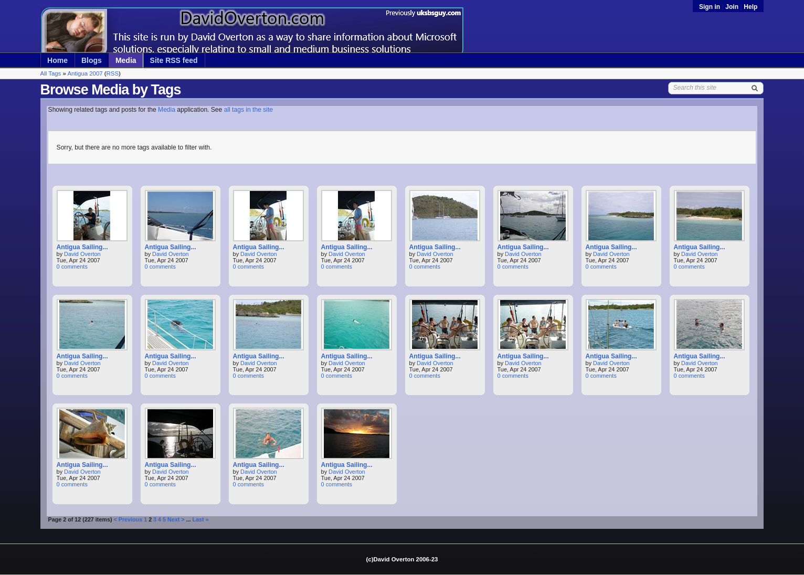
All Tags (50, 73)
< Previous (127, 519)
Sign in (710, 6)
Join (731, 6)
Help (750, 6)
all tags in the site (248, 109)
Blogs (91, 60)
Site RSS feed (174, 60)
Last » (201, 519)
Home (57, 60)
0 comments (72, 266)
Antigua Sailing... (82, 247)
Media (125, 60)
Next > (176, 519)
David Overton (82, 254)
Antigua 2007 (84, 73)
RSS (113, 73)
